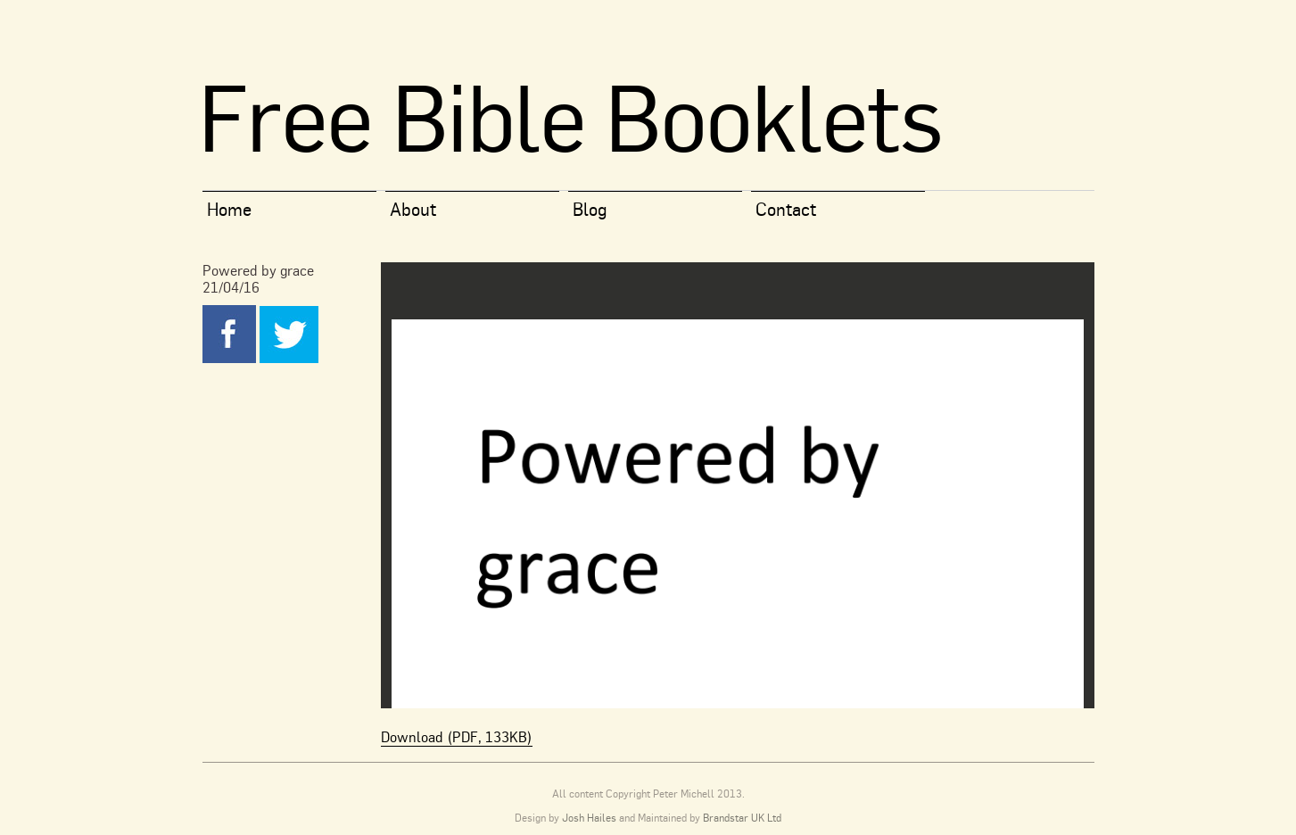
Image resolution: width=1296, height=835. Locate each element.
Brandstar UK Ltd (742, 817)
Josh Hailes (589, 817)
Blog (590, 209)
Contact (785, 209)
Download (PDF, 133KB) (456, 737)
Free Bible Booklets (570, 117)
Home (229, 209)
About (413, 209)
